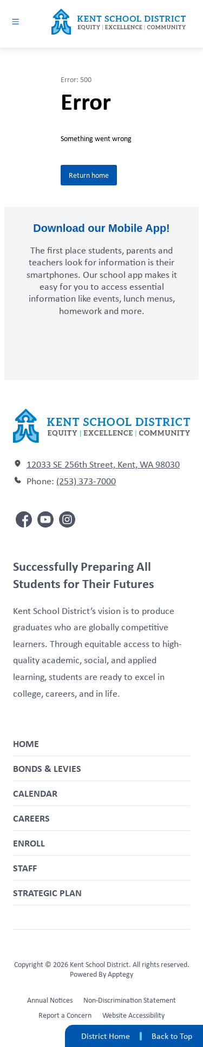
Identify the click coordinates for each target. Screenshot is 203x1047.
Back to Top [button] (172, 1036)
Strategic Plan (47, 892)
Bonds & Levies (47, 768)
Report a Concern (64, 1015)
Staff (25, 868)
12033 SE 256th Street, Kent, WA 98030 (103, 464)
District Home (105, 1036)
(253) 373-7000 (86, 481)
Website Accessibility (133, 1015)
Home (26, 743)
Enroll (29, 843)
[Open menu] (15, 21)
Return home (89, 175)
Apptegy (120, 974)
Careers (31, 818)
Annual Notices (50, 1000)
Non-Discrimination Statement (129, 1000)
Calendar (35, 793)
